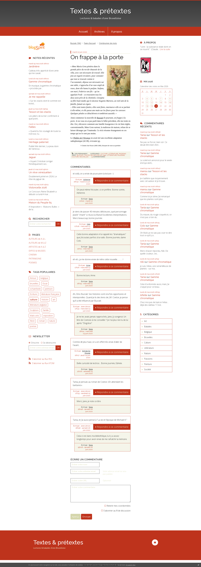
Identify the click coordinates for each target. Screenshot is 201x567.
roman (42, 320)
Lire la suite (165, 49)
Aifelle (143, 295)
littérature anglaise (38, 304)
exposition (48, 315)
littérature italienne (116, 155)
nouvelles (83, 157)
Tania (91, 199)
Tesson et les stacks (40, 112)
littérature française (50, 294)
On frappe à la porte (97, 57)
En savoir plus (130, 565)
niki (142, 262)
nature (52, 320)
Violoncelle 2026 (38, 187)
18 (147, 106)
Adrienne (86, 180)
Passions (122, 154)
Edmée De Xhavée (86, 352)
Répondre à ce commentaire (112, 180)
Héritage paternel (38, 142)
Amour (33, 278)
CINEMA (33, 254)
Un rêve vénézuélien (40, 172)
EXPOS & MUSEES (37, 250)
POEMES (33, 262)
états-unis (34, 315)
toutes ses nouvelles (93, 155)
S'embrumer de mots (108, 43)
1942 (104, 155)
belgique (44, 278)
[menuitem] (83, 31)
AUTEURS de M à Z (37, 243)
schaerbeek (35, 288)
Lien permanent (79, 154)
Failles (32, 127)
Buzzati (100, 118)
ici (99, 141)
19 (152, 106)
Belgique (148, 331)
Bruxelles (148, 337)
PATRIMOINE (35, 258)
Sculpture (34, 310)
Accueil (83, 31)
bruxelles (34, 283)
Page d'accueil (90, 43)
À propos (116, 31)
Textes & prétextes (100, 11)
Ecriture (33, 294)
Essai (45, 283)
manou (144, 171)
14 (161, 102)
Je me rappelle (37, 96)
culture (33, 299)
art (54, 299)
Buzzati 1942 (75, 43)
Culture (104, 154)
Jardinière (34, 66)
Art (145, 321)
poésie (33, 326)
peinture (49, 288)
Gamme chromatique (40, 81)
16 (170, 102)
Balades (148, 326)
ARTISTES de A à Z (37, 246)
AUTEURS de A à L (37, 239)
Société (147, 369)
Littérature (113, 154)
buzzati (80, 155)
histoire (45, 299)
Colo (88, 224)
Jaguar (32, 157)
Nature (147, 353)
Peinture (148, 364)
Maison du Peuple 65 (40, 202)
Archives (99, 31)
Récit (32, 320)
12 (152, 102)
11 (147, 102)
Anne (88, 265)
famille (46, 310)
